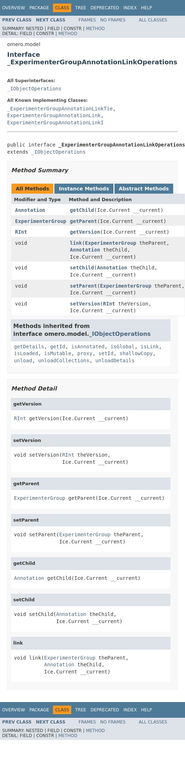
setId (105, 353)
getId (57, 346)
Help (146, 7)
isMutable (57, 353)
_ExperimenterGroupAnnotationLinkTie (60, 108)
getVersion (85, 232)
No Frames (113, 20)
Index (130, 7)
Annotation (30, 210)
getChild (82, 210)
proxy (84, 353)
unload (23, 360)
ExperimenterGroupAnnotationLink (54, 115)
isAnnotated (87, 346)
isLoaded (26, 353)
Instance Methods (84, 188)
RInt (21, 232)
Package (39, 7)
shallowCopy (136, 353)
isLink (150, 346)
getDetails (29, 346)
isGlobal (123, 346)
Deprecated (105, 7)
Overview (13, 7)
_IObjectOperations (34, 88)
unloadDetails (115, 360)
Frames (87, 20)
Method (95, 28)
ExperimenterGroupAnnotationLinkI (55, 122)
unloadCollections (63, 360)
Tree (80, 7)
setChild (82, 267)
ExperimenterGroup (40, 221)
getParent (83, 221)
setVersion (85, 304)
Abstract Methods (144, 188)
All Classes (153, 20)
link (76, 243)
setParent (83, 286)
